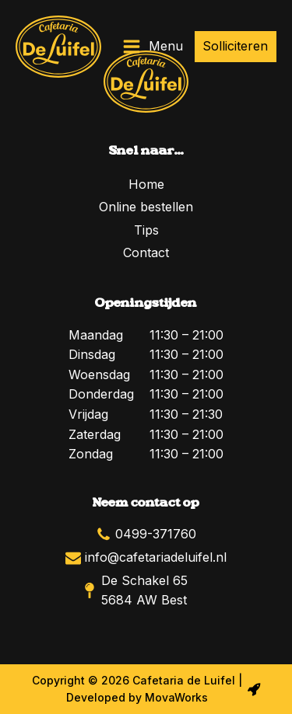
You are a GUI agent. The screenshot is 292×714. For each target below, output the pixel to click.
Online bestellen (146, 206)
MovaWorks (176, 697)
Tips (146, 230)
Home (146, 184)
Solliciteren (235, 46)
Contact (146, 252)
